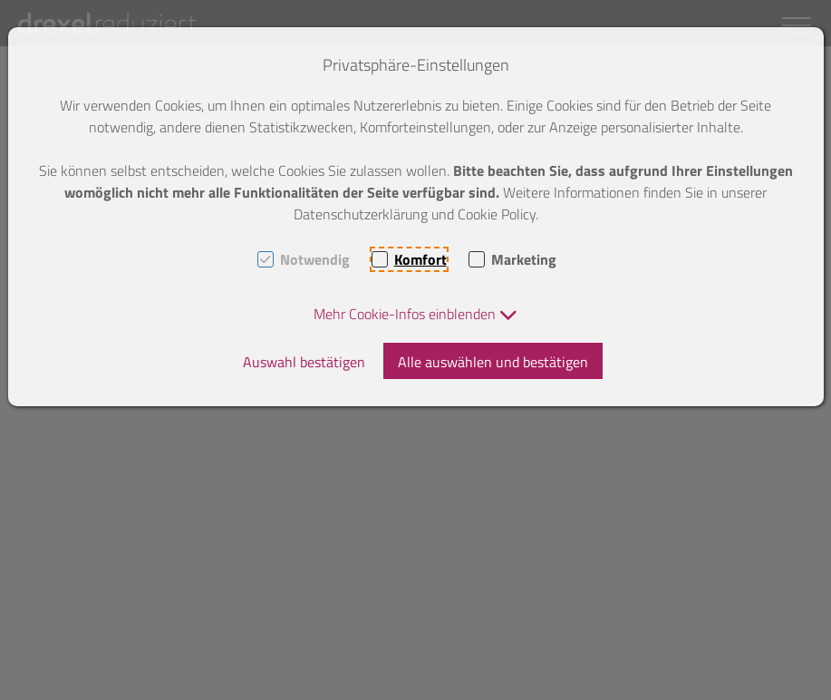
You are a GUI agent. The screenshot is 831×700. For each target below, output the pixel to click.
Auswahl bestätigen (304, 362)
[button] (415, 314)
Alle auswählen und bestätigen (493, 362)
